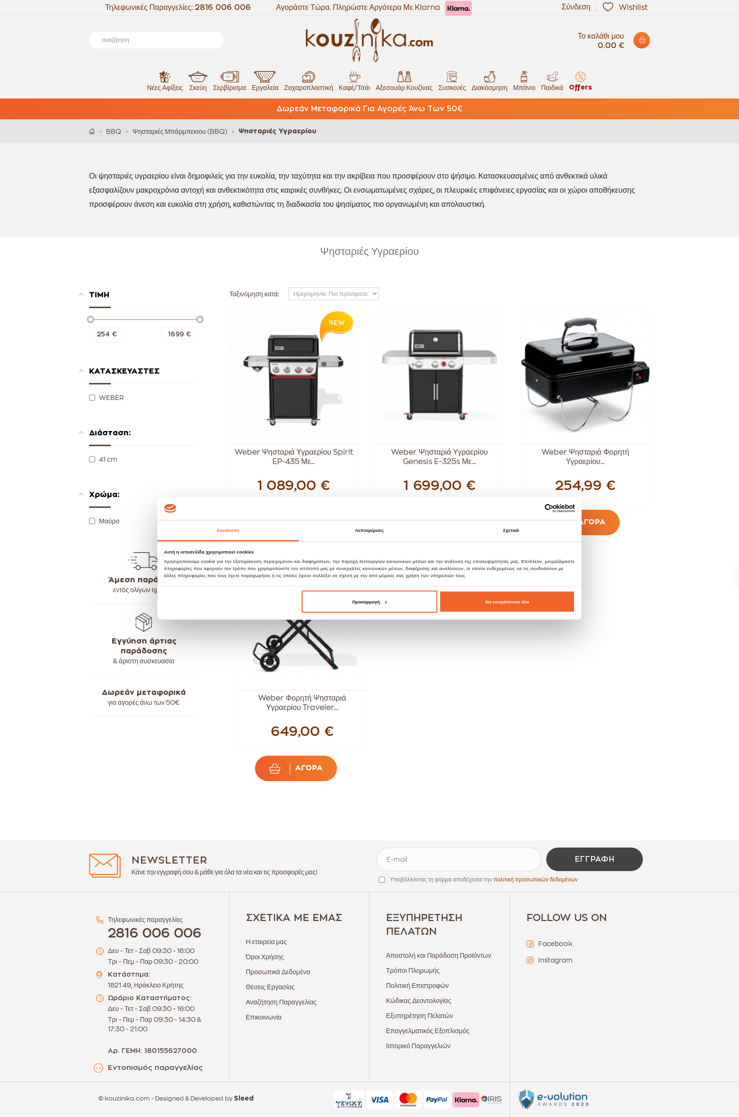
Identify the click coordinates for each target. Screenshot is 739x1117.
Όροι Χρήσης (265, 957)
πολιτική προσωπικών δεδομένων (535, 879)
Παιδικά (552, 81)
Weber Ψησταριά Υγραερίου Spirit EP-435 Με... (294, 456)
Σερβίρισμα (229, 81)
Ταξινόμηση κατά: (254, 294)
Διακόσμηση (490, 81)
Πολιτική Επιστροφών (417, 985)
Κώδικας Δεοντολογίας (418, 1000)
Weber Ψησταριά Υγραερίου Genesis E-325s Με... (439, 456)
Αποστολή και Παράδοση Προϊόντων (438, 955)
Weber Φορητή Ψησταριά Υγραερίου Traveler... (302, 702)
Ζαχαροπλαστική (308, 81)
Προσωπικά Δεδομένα (278, 972)
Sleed (244, 1098)
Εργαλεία (265, 81)
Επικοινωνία (264, 1017)
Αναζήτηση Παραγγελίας (281, 1002)
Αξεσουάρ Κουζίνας (404, 81)
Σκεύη (198, 81)
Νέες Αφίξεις (165, 81)
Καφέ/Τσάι (354, 81)
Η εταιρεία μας (266, 941)
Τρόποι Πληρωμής (413, 970)
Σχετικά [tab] (511, 530)
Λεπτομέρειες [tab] (369, 530)
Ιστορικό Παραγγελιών (418, 1046)
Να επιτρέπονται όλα (507, 601)
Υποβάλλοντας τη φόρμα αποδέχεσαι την (484, 879)
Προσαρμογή (369, 601)
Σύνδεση (576, 7)
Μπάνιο (524, 81)
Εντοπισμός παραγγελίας (155, 1067)
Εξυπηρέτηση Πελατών (419, 1015)
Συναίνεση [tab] (228, 530)
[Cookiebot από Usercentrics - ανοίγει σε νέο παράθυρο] (534, 508)
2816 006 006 (223, 7)
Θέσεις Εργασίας (270, 987)
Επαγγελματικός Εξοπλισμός (427, 1030)
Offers (580, 81)
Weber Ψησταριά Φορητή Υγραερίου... (585, 456)
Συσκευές (452, 81)
